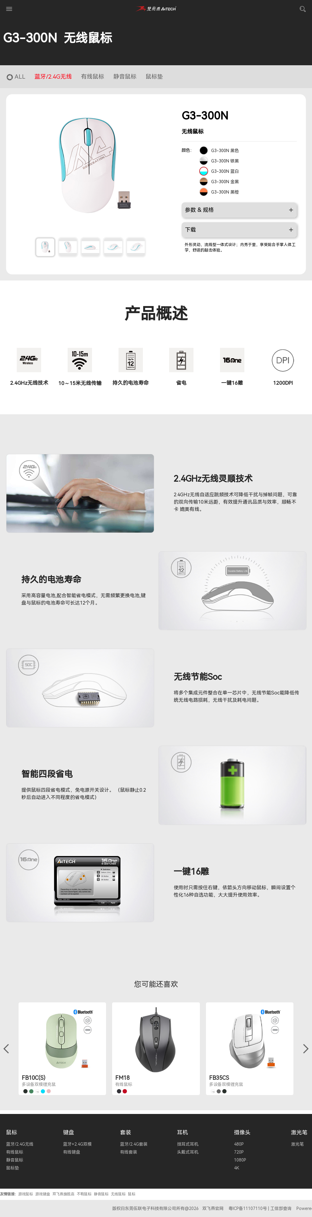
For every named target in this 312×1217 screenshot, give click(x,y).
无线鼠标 (118, 1194)
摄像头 (242, 1132)
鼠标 (11, 1132)
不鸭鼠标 (84, 1194)
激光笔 (299, 1132)
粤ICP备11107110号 (248, 1208)
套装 (125, 1132)
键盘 (68, 1132)
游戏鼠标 (25, 1194)
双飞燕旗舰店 (63, 1194)
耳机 (182, 1132)
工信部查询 (281, 1208)
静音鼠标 (101, 1194)
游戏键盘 (42, 1194)
